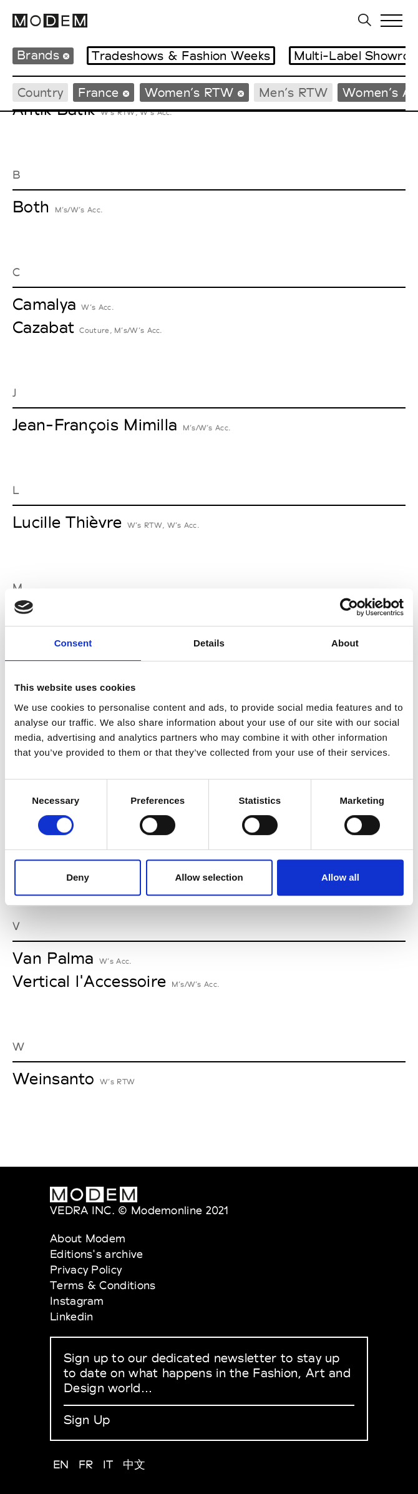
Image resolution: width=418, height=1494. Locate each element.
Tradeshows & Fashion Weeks (181, 55)
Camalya (44, 304)
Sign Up (87, 1419)
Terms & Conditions (102, 1285)
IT (108, 1464)
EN (61, 1464)
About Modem (87, 1238)
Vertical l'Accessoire (89, 981)
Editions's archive (96, 1253)
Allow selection (209, 877)
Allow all (340, 877)
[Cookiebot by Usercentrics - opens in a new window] (349, 607)
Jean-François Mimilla (94, 424)
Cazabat (43, 327)
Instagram (77, 1300)
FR (86, 1464)
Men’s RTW (293, 92)
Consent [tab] (73, 643)
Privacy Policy (86, 1269)
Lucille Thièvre (67, 522)
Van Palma (53, 958)
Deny (77, 877)
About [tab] (345, 643)
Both (30, 206)
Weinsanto (53, 1078)
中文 (134, 1464)
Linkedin (71, 1316)
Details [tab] (209, 643)
